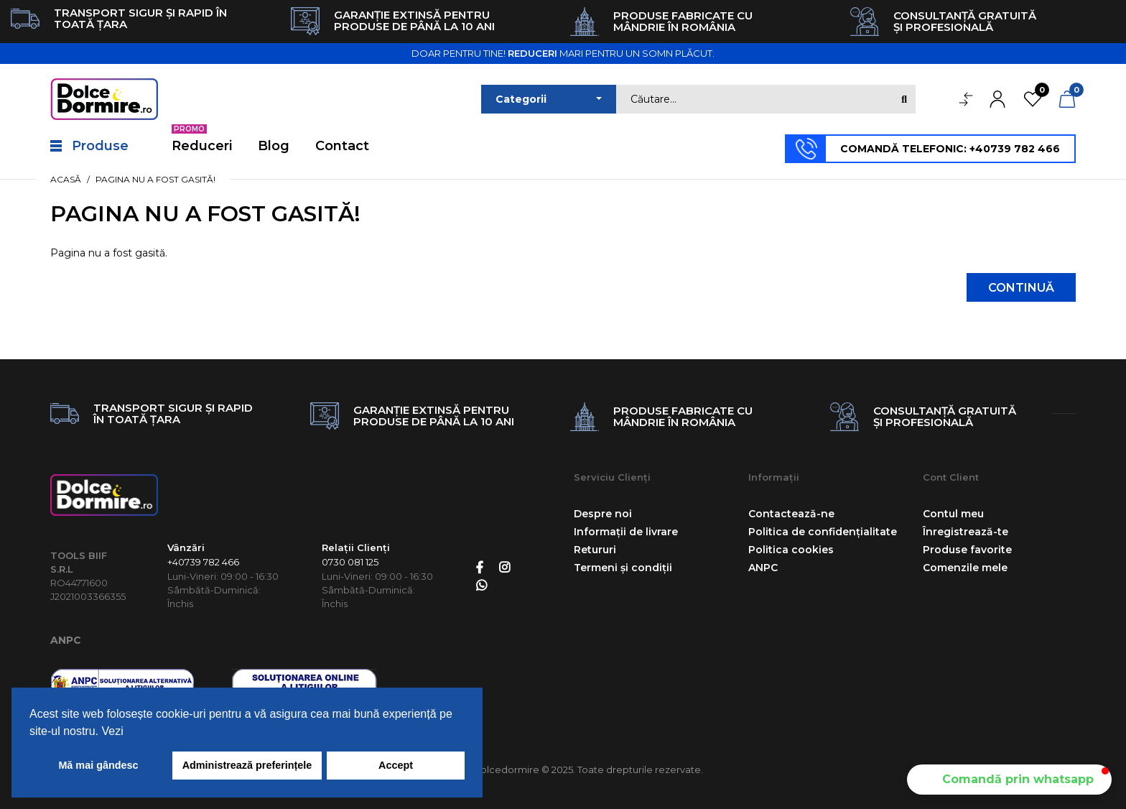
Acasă (65, 179)
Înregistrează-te (965, 531)
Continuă (1021, 288)
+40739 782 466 (203, 562)
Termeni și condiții (623, 567)
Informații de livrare (626, 531)
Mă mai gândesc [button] (98, 765)
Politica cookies (791, 549)
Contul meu (953, 513)
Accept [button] (395, 765)
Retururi (595, 549)
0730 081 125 (350, 562)
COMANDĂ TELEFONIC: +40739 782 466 (950, 148)
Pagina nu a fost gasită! (155, 179)
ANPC (65, 640)
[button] (1009, 779)
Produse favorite (967, 549)
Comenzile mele (965, 567)
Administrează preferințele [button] (247, 765)
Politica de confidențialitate (822, 531)
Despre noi (603, 513)
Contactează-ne (791, 513)
